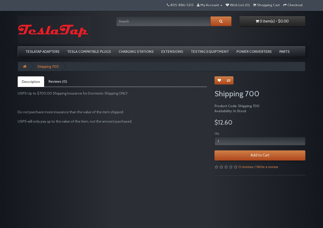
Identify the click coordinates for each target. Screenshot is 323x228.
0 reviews (246, 167)
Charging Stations (136, 51)
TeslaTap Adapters (42, 51)
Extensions (172, 51)
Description (31, 81)
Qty (216, 133)
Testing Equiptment (210, 51)
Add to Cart (260, 155)
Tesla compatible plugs (89, 51)
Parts (284, 51)
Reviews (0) (57, 81)
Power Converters (254, 51)
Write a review (267, 167)
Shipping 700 (48, 66)
